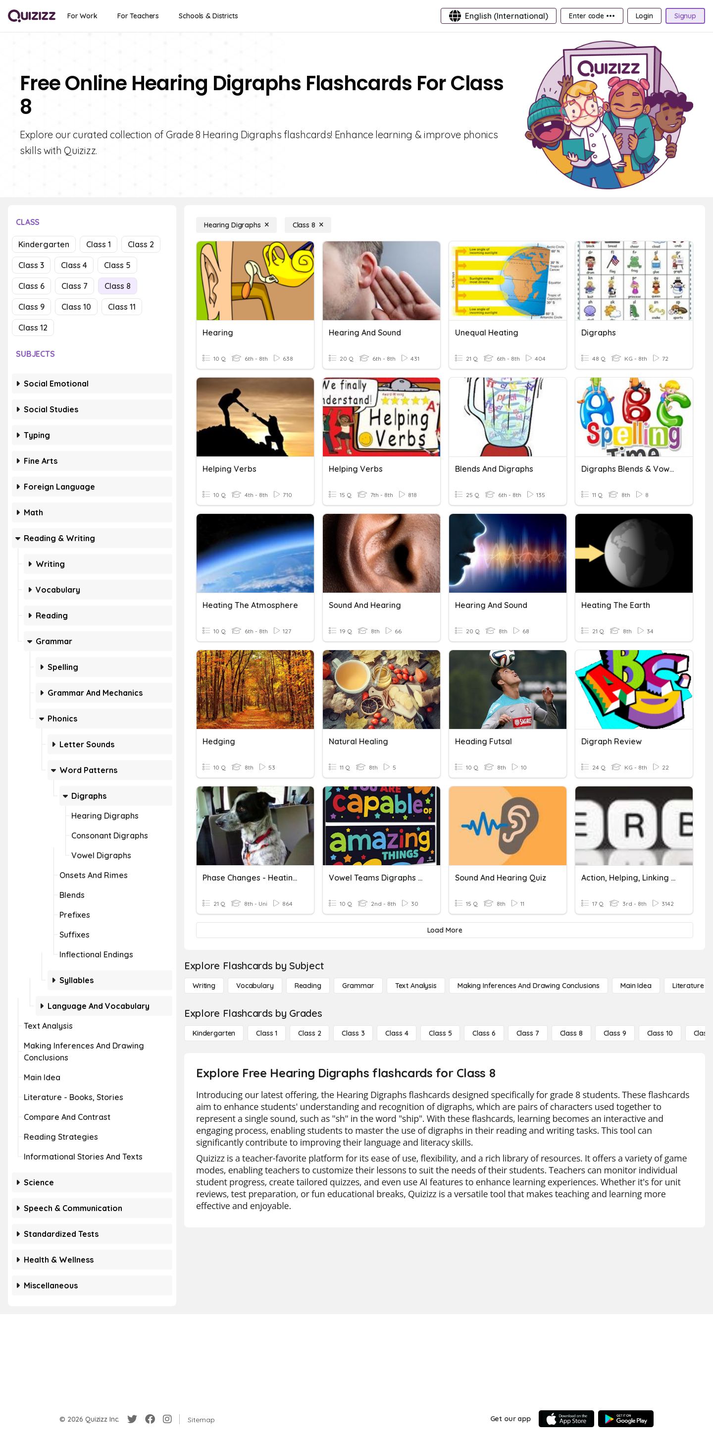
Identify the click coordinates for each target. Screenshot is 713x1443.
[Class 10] (660, 1033)
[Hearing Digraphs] (236, 225)
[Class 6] (484, 1033)
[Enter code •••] (591, 16)
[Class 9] (615, 1033)
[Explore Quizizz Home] (31, 15)
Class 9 (31, 307)
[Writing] (204, 986)
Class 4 (74, 265)
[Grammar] (358, 986)
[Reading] (308, 986)
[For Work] (82, 16)
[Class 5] (440, 1033)
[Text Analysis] (416, 986)
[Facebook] (150, 1419)
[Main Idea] (636, 986)
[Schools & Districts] (208, 16)
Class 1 (98, 244)
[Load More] (444, 930)
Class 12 (33, 328)
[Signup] (685, 16)
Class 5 (117, 265)
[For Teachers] (138, 16)
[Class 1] (267, 1033)
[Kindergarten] (214, 1033)
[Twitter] (132, 1419)
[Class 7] (528, 1033)
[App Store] (566, 1418)
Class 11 (122, 307)
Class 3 (31, 265)
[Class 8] (308, 225)
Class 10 (76, 307)
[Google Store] (626, 1418)
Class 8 (117, 286)
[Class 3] (353, 1033)
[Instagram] (167, 1419)
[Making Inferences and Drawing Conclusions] (528, 986)
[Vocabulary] (255, 986)
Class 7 (74, 286)
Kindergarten (43, 244)
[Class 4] (396, 1033)
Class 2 (141, 244)
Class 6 (31, 286)
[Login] (644, 16)
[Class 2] (309, 1033)
